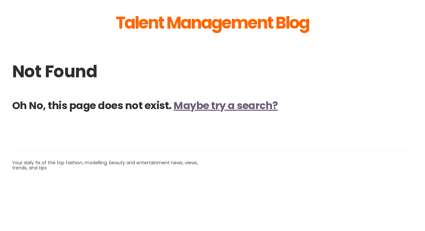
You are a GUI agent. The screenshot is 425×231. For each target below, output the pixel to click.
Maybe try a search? (226, 105)
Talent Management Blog (212, 23)
